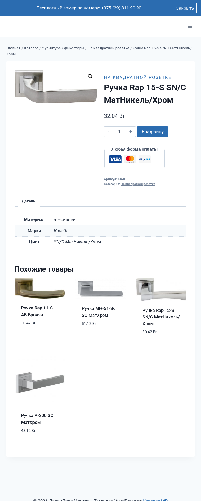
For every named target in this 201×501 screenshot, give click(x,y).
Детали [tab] (29, 201)
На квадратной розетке (137, 77)
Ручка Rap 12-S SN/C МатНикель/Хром (161, 317)
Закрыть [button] (185, 8)
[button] (90, 76)
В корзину (153, 131)
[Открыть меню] (190, 26)
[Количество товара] (119, 132)
